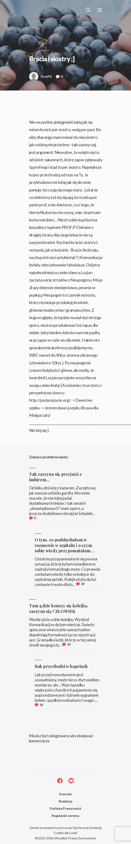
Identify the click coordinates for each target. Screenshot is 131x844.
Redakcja (65, 801)
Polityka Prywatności (65, 808)
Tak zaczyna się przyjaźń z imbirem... (55, 476)
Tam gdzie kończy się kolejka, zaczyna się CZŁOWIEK (58, 608)
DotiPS (40, 77)
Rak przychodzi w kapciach (61, 666)
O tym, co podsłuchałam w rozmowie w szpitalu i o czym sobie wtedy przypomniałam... (64, 545)
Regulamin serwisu (65, 816)
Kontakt (65, 794)
